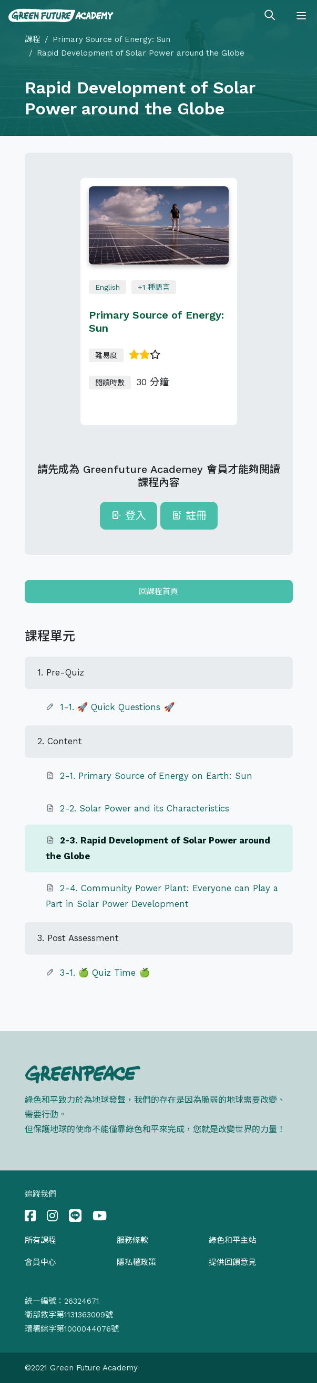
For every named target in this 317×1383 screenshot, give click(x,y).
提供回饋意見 (232, 1262)
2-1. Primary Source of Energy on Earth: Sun (156, 775)
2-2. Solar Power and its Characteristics (144, 808)
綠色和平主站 (232, 1240)
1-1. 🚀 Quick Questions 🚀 (117, 707)
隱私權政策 (136, 1262)
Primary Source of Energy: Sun (111, 39)
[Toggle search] (269, 15)
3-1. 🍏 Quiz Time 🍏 (105, 972)
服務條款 (132, 1240)
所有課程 (40, 1240)
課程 (32, 39)
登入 (128, 515)
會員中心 (40, 1262)
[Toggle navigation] (301, 15)
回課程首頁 (158, 591)
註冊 (189, 515)
